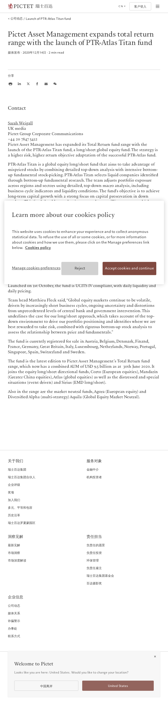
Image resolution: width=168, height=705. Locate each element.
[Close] (155, 656)
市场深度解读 (17, 560)
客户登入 (140, 6)
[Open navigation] (157, 6)
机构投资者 (94, 477)
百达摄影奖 (94, 583)
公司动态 (14, 605)
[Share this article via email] (46, 83)
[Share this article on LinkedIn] (19, 83)
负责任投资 (94, 553)
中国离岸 (46, 686)
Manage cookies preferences (36, 267)
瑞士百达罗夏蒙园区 (21, 523)
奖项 (11, 492)
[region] (84, 242)
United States (118, 686)
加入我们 (14, 500)
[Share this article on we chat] (55, 83)
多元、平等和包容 (20, 507)
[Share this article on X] (28, 83)
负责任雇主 (94, 568)
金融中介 (93, 469)
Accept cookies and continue (129, 268)
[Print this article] (10, 83)
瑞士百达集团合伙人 (21, 477)
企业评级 (14, 485)
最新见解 (14, 545)
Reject (80, 268)
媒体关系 (14, 613)
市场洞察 (14, 553)
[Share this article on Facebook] (37, 83)
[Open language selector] (121, 6)
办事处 (12, 628)
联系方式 (14, 636)
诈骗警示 (14, 621)
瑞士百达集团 (17, 469)
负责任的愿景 (96, 545)
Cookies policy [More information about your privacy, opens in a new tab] (38, 247)
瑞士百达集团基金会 (100, 575)
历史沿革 (14, 515)
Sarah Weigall (20, 123)
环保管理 (93, 560)
